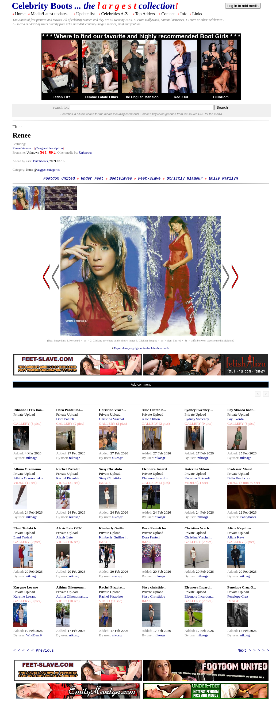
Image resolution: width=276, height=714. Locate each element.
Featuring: (19, 144)
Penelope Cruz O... (241, 587)
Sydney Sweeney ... (199, 410)
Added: (19, 453)
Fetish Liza (61, 97)
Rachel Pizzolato (68, 478)
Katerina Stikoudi (197, 478)
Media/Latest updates (49, 14)
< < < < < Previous (33, 650)
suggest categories (48, 170)
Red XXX (181, 97)
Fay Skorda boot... (241, 410)
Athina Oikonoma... (28, 469)
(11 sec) (30, 483)
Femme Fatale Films (101, 97)
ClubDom (221, 97)
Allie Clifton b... (154, 410)
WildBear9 (34, 635)
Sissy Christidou (110, 478)
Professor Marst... (241, 469)
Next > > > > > (253, 650)
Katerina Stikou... (198, 469)
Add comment (141, 384)
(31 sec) (73, 483)
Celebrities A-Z (114, 14)
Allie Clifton (151, 419)
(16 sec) (73, 542)
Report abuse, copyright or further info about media (141, 348)
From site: (19, 152)
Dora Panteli (65, 419)
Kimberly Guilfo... (113, 528)
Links (197, 14)
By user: (19, 458)
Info (183, 14)
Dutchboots (40, 161)
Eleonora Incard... (156, 469)
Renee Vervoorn (23, 148)
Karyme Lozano (25, 587)
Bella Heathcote (238, 478)
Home (20, 14)
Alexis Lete (64, 537)
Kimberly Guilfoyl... (113, 537)
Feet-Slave (149, 178)
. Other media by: (67, 152)
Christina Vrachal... (112, 419)
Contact (168, 14)
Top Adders (145, 14)
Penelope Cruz (237, 596)
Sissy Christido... (112, 469)
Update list (85, 14)
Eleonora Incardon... (156, 478)
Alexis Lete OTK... (70, 528)
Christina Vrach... (112, 410)
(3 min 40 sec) (249, 483)
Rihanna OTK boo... (28, 410)
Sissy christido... (154, 587)
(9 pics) (207, 423)
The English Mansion (141, 97)
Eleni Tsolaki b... (26, 528)
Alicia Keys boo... (240, 528)
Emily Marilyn (223, 178)
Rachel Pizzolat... (69, 469)
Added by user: (23, 161)
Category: (19, 170)
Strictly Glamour (184, 178)
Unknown (85, 152)
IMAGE (105, 483)
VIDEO (18, 483)
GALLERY (21, 423)
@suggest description (49, 148)
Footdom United (59, 178)
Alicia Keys (235, 537)
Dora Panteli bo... (69, 410)
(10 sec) (73, 601)
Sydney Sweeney (197, 419)
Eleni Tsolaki (22, 537)
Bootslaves (121, 178)
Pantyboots (248, 517)
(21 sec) (201, 483)
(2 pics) (78, 423)
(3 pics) (35, 423)
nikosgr (31, 458)
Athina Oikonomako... (29, 478)
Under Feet (92, 178)
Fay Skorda (235, 419)
